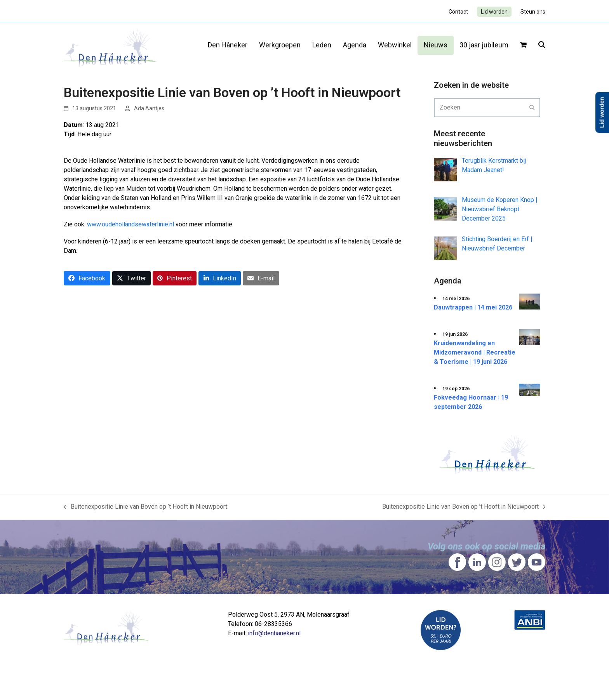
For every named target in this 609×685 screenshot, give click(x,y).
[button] (523, 45)
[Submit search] (532, 107)
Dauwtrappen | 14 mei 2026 (473, 307)
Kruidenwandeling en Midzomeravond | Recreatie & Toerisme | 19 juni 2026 (474, 352)
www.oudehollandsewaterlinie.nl (130, 224)
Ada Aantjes (149, 108)
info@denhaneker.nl (274, 633)
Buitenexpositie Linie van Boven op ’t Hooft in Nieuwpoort (145, 507)
